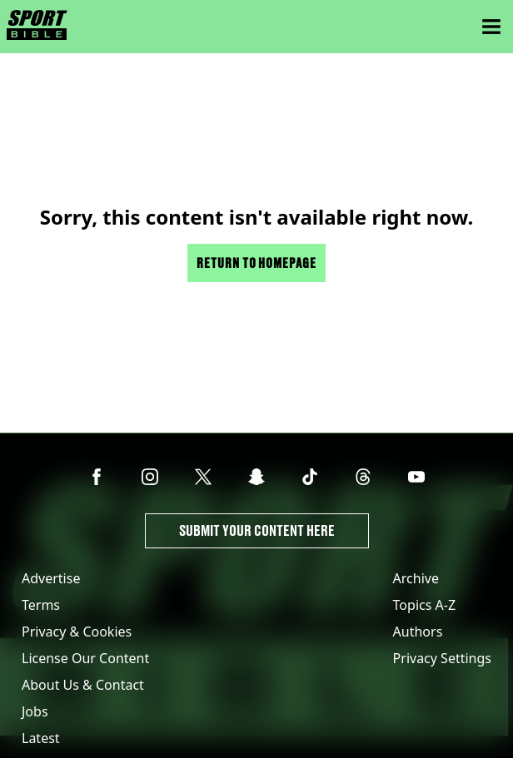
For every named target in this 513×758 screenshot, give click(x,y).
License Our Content (85, 658)
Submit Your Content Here (257, 530)
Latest (41, 738)
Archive (416, 578)
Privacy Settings (442, 658)
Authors (418, 631)
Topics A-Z (424, 605)
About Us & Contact (83, 685)
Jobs (35, 711)
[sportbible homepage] (37, 26)
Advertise (51, 578)
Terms (41, 605)
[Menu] (491, 26)
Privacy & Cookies (77, 631)
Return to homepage (256, 262)
